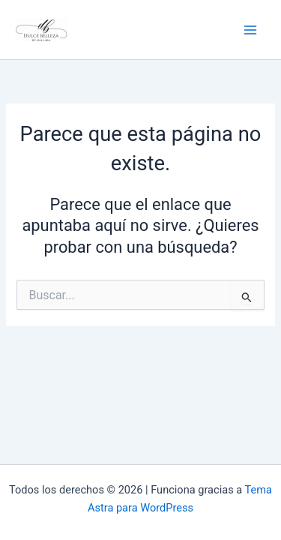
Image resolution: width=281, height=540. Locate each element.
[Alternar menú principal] (250, 30)
